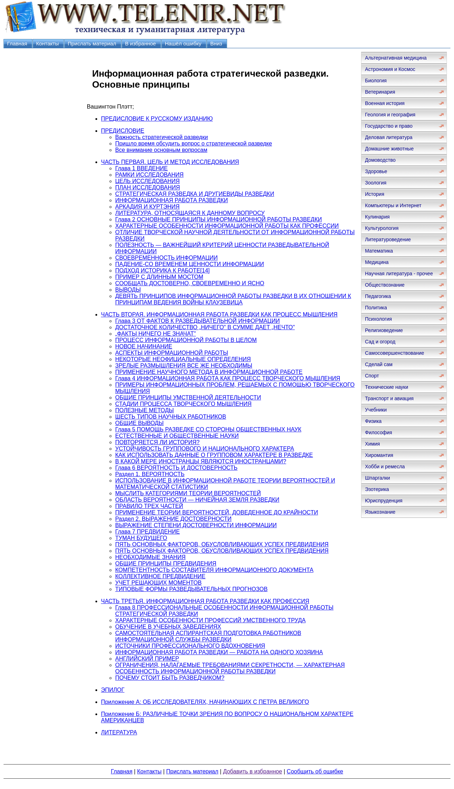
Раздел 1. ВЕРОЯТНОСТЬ (150, 474)
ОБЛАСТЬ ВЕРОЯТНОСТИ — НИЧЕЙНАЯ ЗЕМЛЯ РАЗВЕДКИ (197, 500)
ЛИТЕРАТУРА (119, 732)
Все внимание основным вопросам (161, 150)
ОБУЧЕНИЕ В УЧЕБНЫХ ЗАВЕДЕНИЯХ (168, 627)
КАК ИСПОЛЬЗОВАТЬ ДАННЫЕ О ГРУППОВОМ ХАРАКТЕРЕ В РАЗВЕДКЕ (214, 455)
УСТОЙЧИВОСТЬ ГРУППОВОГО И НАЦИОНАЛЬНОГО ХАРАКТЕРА (204, 449)
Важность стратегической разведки (161, 137)
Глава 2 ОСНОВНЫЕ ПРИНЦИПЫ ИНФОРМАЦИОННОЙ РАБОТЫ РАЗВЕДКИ (218, 219)
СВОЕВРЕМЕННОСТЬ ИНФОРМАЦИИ (166, 258)
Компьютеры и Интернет (393, 205)
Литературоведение (388, 239)
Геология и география (390, 114)
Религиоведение (384, 330)
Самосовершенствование (394, 353)
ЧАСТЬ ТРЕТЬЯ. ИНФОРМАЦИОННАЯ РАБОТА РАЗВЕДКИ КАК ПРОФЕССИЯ (205, 601)
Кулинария (377, 217)
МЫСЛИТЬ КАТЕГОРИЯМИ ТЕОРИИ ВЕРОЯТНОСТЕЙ (188, 493)
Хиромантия (379, 455)
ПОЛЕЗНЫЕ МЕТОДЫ (144, 410)
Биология (376, 80)
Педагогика (378, 296)
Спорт (372, 376)
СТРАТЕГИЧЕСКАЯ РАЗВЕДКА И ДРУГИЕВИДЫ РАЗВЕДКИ (194, 194)
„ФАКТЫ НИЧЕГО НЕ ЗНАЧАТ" (155, 334)
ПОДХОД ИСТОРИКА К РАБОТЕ (157, 270)
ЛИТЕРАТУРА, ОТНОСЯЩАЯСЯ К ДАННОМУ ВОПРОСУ (190, 213)
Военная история (385, 103)
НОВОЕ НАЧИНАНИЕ (143, 346)
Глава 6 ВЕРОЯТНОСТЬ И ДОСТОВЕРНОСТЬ (176, 468)
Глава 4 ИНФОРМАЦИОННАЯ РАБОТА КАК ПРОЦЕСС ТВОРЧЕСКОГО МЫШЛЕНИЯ (227, 378)
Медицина (377, 262)
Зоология (375, 183)
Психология (378, 319)
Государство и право (389, 126)
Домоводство (380, 160)
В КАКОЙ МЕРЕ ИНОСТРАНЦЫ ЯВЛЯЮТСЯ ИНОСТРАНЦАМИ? (200, 461)
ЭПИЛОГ (112, 690)
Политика (376, 307)
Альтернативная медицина (396, 58)
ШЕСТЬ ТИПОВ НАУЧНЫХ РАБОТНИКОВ (170, 417)
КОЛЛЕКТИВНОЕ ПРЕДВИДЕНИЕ (160, 576)
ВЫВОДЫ (128, 290)
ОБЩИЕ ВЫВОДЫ (139, 423)
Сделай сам (379, 364)
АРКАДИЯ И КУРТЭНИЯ (147, 207)
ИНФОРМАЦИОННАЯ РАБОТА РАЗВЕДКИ (171, 200)
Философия (378, 432)
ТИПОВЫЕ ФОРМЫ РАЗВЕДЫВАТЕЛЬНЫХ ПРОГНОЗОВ (191, 589)
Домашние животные (389, 148)
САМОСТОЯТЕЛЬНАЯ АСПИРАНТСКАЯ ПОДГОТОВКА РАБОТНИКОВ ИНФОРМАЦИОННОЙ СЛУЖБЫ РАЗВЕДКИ (208, 636)
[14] (205, 270)
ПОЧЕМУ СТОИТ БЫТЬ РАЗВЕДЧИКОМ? (170, 678)
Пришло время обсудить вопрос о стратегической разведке (193, 143)
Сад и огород (380, 341)
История (374, 194)
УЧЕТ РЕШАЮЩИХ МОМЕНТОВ (158, 583)
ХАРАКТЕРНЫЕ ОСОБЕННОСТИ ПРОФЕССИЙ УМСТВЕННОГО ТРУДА (210, 620)
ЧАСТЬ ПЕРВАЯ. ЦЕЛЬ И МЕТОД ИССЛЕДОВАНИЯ (170, 162)
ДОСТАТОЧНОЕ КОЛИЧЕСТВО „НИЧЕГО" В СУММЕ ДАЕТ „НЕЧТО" (205, 327)
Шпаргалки (377, 478)
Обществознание (385, 285)
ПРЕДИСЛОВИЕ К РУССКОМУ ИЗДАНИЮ (157, 119)
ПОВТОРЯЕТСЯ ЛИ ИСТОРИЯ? (157, 442)
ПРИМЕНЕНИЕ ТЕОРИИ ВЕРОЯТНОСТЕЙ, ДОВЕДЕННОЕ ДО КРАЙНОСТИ (216, 512)
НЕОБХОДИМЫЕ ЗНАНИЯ (150, 557)
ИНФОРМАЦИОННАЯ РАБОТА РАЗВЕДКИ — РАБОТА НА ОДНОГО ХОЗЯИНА (219, 652)
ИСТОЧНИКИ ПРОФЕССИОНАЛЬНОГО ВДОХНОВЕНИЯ (190, 646)
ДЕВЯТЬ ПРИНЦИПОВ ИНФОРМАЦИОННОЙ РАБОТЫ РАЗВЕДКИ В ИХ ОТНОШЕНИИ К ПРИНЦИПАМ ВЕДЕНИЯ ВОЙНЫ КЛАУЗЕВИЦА (233, 299)
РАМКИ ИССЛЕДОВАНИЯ (149, 175)
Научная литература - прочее (399, 273)
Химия (372, 444)
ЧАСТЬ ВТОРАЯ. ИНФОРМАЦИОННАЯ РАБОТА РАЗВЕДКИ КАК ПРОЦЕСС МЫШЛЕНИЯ (219, 314)
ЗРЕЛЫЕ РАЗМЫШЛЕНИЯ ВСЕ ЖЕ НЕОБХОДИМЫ (184, 366)
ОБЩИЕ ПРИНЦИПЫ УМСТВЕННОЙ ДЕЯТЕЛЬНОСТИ (188, 397)
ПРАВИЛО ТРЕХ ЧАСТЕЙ (149, 506)
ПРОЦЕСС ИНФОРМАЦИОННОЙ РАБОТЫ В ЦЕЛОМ (186, 340)
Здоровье (376, 171)
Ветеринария (380, 92)
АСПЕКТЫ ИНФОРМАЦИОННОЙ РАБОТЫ (171, 353)
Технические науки (386, 387)
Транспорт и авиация (389, 398)
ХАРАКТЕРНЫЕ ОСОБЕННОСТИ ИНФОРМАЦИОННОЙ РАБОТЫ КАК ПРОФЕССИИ (227, 226)
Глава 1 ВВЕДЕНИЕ (141, 168)
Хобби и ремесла (385, 466)
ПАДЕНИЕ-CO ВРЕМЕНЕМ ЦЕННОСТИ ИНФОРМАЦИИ (189, 264)
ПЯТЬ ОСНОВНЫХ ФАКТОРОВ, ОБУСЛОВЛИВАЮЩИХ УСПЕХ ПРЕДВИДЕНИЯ (222, 544)
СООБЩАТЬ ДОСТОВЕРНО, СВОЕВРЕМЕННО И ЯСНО (189, 283)
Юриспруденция (384, 500)
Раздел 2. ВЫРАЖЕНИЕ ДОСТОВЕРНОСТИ (173, 519)
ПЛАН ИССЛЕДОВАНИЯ (147, 187)
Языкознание (380, 512)
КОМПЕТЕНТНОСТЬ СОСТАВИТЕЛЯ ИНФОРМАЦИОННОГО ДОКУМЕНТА (214, 570)
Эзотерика (377, 489)
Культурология (382, 228)
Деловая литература (389, 137)
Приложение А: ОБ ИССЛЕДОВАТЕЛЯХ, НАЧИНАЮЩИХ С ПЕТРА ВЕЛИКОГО (205, 702)
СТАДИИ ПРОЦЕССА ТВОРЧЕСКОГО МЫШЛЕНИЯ (183, 404)
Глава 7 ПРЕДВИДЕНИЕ (147, 532)
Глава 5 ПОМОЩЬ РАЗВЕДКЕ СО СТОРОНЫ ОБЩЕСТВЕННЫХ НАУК (208, 429)
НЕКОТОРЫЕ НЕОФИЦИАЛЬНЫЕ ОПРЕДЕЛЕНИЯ (183, 359)
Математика (379, 251)
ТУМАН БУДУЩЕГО (141, 538)
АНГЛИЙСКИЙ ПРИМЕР (147, 659)
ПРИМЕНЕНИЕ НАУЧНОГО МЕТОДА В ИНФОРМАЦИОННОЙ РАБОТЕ (209, 372)
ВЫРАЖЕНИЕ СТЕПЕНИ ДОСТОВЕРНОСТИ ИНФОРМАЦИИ (196, 525)
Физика (373, 421)
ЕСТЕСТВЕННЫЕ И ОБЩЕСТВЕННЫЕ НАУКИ (177, 436)
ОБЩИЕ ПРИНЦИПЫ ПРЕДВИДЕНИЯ (165, 564)
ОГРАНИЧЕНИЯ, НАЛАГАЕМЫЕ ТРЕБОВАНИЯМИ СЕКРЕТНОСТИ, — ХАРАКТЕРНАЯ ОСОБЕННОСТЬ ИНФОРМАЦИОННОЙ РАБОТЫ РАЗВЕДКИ (230, 668)
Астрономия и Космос (390, 69)
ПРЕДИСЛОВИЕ (122, 131)
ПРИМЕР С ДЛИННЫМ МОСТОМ (159, 277)
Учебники (376, 410)
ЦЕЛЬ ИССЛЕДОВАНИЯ (147, 181)
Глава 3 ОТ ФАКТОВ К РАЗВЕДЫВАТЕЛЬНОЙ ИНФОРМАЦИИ (197, 321)
